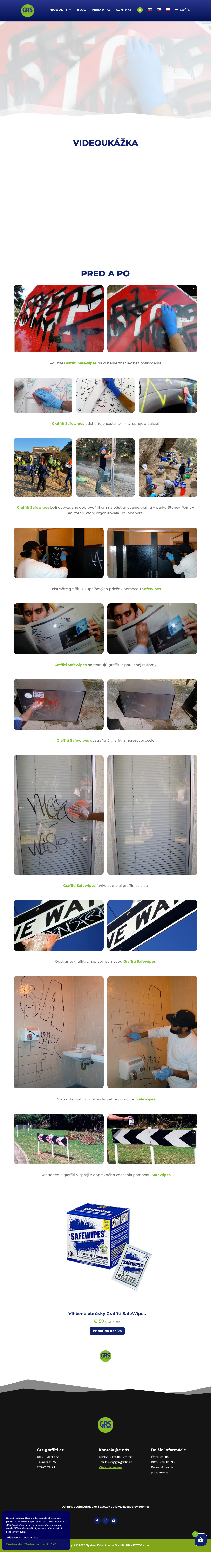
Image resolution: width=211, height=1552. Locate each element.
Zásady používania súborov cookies (125, 1506)
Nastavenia (31, 1537)
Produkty (58, 10)
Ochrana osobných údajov (80, 1506)
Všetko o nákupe (110, 1467)
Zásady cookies (14, 1544)
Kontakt (124, 10)
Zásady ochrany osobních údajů (40, 1544)
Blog (81, 10)
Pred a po (101, 10)
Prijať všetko (14, 1537)
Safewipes (151, 589)
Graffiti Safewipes (80, 363)
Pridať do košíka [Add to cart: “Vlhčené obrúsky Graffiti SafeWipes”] (107, 1331)
